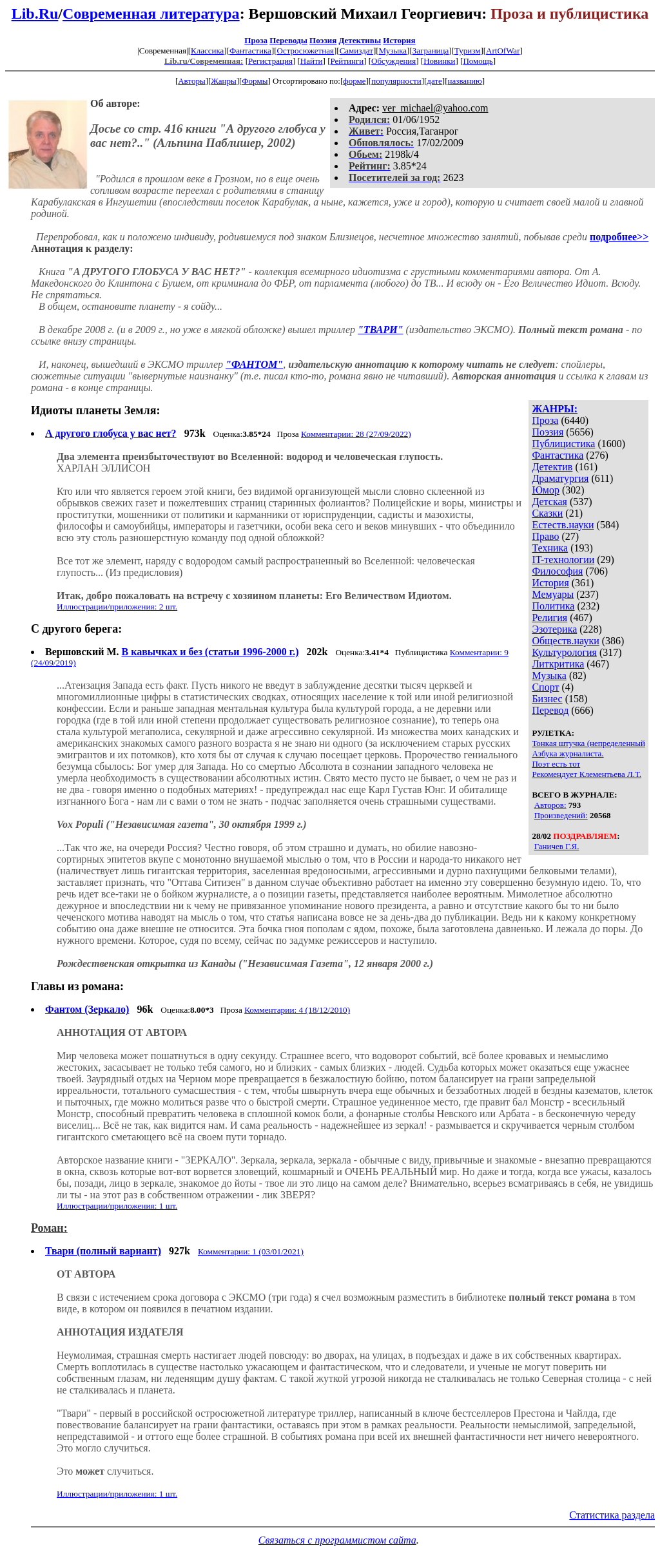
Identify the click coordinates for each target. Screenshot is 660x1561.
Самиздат (356, 50)
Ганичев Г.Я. (556, 846)
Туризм (467, 50)
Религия (549, 617)
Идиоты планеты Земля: (95, 410)
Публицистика (563, 443)
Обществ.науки (565, 640)
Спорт (545, 687)
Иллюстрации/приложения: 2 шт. (117, 606)
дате (434, 81)
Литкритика (558, 663)
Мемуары (553, 594)
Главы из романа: (77, 986)
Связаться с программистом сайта (337, 1540)
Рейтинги (347, 61)
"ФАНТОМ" (254, 364)
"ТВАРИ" (380, 329)
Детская (549, 501)
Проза (255, 40)
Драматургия (560, 478)
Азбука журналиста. (567, 753)
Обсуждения (393, 61)
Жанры (223, 81)
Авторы (191, 81)
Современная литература (151, 13)
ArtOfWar (502, 50)
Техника (550, 547)
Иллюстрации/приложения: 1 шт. (117, 1206)
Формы (254, 81)
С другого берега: (76, 628)
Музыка (393, 50)
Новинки (439, 61)
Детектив (552, 466)
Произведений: (561, 815)
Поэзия (322, 40)
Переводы (288, 40)
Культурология (564, 652)
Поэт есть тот (556, 764)
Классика (207, 50)
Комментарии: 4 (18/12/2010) (297, 1010)
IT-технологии (563, 559)
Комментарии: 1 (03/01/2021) (251, 1251)
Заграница (430, 50)
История (399, 40)
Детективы (359, 40)
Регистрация (270, 61)
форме (354, 81)
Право (545, 536)
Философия (557, 571)
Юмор (545, 489)
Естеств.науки (563, 524)
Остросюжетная (305, 50)
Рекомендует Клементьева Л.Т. (586, 774)
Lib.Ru (35, 13)
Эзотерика (554, 629)
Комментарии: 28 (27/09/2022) (356, 434)
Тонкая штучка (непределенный (588, 743)
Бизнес (547, 698)
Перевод (550, 710)
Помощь (477, 61)
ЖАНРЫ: (555, 408)
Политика (553, 605)
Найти (311, 61)
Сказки (547, 513)
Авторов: (550, 805)
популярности (396, 81)
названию (465, 81)
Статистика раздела (612, 1514)
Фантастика (250, 50)
